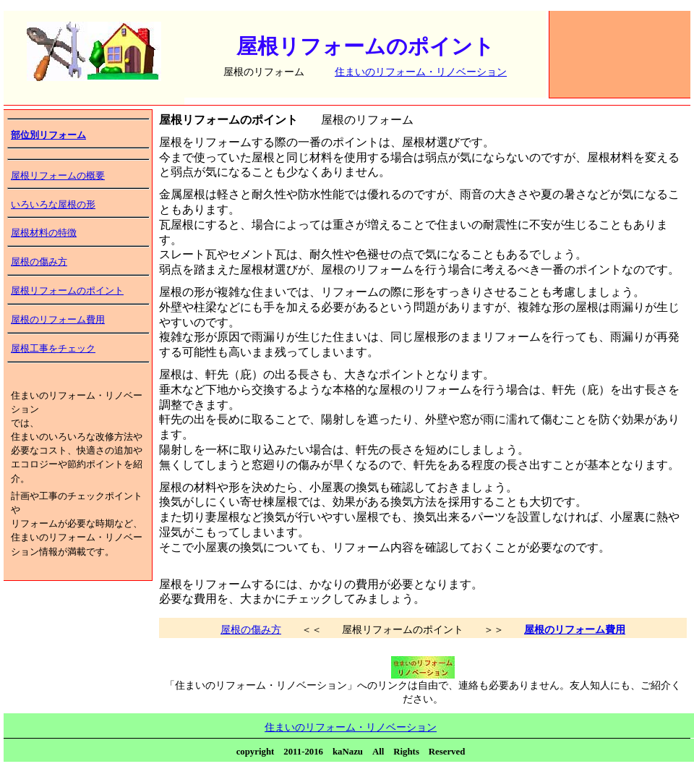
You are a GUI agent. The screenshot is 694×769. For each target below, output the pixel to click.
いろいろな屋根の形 (53, 205)
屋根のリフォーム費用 (58, 320)
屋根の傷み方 (39, 262)
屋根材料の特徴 (44, 233)
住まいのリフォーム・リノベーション (421, 71)
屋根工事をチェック (53, 349)
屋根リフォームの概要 (58, 176)
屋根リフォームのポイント (67, 291)
